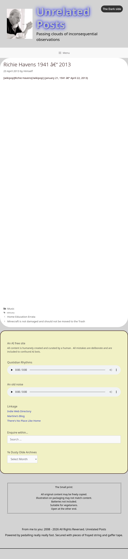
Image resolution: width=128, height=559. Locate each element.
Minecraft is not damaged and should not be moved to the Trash (46, 321)
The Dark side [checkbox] (112, 9)
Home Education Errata (21, 316)
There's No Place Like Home (24, 420)
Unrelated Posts (63, 18)
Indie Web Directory (19, 411)
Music (10, 308)
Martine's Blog (16, 416)
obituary (10, 312)
